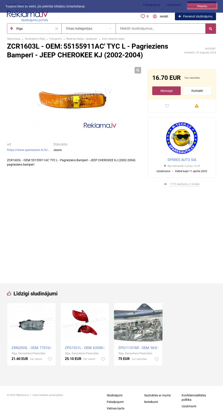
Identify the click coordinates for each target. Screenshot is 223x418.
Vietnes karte (115, 408)
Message (166, 91)
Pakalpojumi (115, 402)
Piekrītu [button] (202, 6)
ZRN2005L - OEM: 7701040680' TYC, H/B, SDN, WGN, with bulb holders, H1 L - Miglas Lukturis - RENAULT (33, 348)
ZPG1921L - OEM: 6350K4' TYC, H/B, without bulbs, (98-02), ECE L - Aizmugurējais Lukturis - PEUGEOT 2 (86, 348)
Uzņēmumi (189, 406)
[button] (86, 6)
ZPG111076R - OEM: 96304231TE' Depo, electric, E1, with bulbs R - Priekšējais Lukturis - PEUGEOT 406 (139, 348)
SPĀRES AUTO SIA (181, 160)
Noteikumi (151, 402)
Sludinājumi (114, 395)
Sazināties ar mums (157, 395)
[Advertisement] (182, 233)
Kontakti (197, 91)
